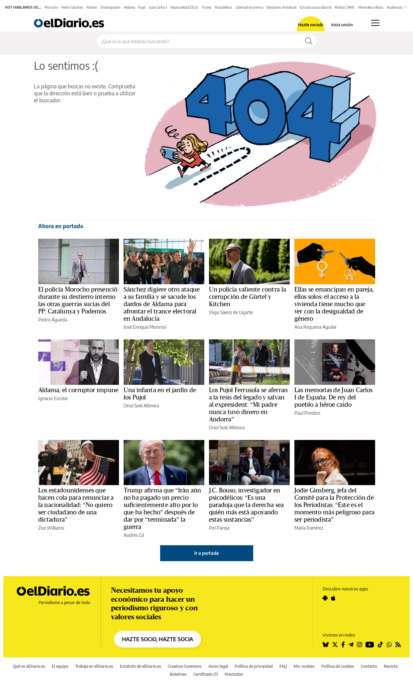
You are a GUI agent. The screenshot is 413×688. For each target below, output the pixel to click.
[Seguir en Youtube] (369, 644)
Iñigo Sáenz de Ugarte (231, 312)
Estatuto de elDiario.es (140, 666)
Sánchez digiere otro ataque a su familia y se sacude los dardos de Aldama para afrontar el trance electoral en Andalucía (162, 304)
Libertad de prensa (249, 7)
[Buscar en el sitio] (199, 41)
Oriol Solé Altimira (141, 405)
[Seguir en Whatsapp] (389, 644)
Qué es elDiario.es (29, 666)
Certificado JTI (205, 674)
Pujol (142, 7)
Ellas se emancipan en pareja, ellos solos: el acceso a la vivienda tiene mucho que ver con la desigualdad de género (334, 304)
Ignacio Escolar (53, 398)
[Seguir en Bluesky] (326, 644)
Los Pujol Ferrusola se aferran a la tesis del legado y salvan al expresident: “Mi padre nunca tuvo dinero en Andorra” (248, 405)
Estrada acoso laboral (315, 7)
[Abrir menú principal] (375, 23)
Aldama (129, 7)
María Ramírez (308, 528)
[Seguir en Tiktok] (380, 644)
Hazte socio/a (310, 25)
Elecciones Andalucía (281, 7)
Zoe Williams (51, 528)
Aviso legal (218, 666)
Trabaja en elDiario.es (94, 666)
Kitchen (91, 7)
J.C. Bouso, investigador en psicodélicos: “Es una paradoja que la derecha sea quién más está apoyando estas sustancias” (246, 505)
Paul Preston (307, 413)
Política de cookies (337, 666)
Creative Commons (185, 666)
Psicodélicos (223, 7)
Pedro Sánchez (72, 7)
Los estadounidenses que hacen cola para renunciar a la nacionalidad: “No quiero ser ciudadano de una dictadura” (76, 505)
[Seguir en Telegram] (351, 644)
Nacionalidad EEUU (184, 7)
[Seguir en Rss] (398, 644)
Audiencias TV (397, 7)
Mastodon (234, 674)
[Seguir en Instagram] (359, 644)
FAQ (283, 666)
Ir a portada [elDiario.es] (206, 553)
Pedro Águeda (52, 319)
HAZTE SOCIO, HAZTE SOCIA (157, 639)
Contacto (369, 666)
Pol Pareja (219, 528)
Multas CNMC (345, 7)
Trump (206, 7)
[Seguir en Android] (325, 598)
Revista (390, 666)
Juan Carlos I (158, 7)
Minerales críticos (370, 7)
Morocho (51, 7)
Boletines (178, 674)
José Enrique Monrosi (145, 327)
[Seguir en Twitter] (335, 644)
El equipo (60, 666)
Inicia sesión (342, 25)
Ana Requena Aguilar (315, 327)
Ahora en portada (60, 226)
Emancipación (111, 7)
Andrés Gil (134, 535)
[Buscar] (308, 41)
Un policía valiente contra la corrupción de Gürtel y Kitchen (247, 296)
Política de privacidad (254, 666)
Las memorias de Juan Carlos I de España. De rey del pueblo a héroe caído (333, 397)
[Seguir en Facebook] (343, 644)
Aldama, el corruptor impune (78, 390)
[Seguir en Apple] (333, 598)
